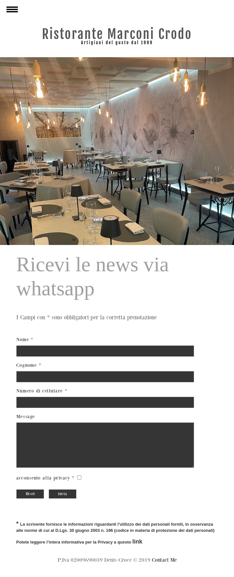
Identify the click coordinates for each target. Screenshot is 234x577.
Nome (22, 339)
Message (25, 416)
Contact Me (164, 568)
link (137, 549)
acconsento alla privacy (43, 485)
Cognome (27, 365)
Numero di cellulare (40, 391)
